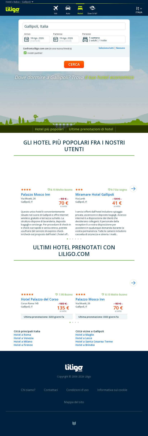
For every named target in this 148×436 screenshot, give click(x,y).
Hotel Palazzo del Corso (39, 299)
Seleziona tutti (106, 48)
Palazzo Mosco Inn (35, 194)
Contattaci (51, 390)
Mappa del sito (74, 402)
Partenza (57, 34)
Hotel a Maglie (85, 334)
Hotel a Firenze (23, 345)
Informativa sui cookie (112, 390)
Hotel (8, 1)
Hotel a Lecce (84, 338)
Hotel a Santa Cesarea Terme (94, 341)
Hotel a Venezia (24, 338)
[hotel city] (74, 26)
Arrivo (27, 34)
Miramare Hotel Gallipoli (94, 194)
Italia (16, 1)
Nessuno (120, 48)
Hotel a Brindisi (85, 345)
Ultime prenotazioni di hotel (91, 129)
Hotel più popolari (49, 129)
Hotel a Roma (22, 334)
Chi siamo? (28, 390)
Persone (86, 34)
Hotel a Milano (23, 341)
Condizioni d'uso (77, 390)
